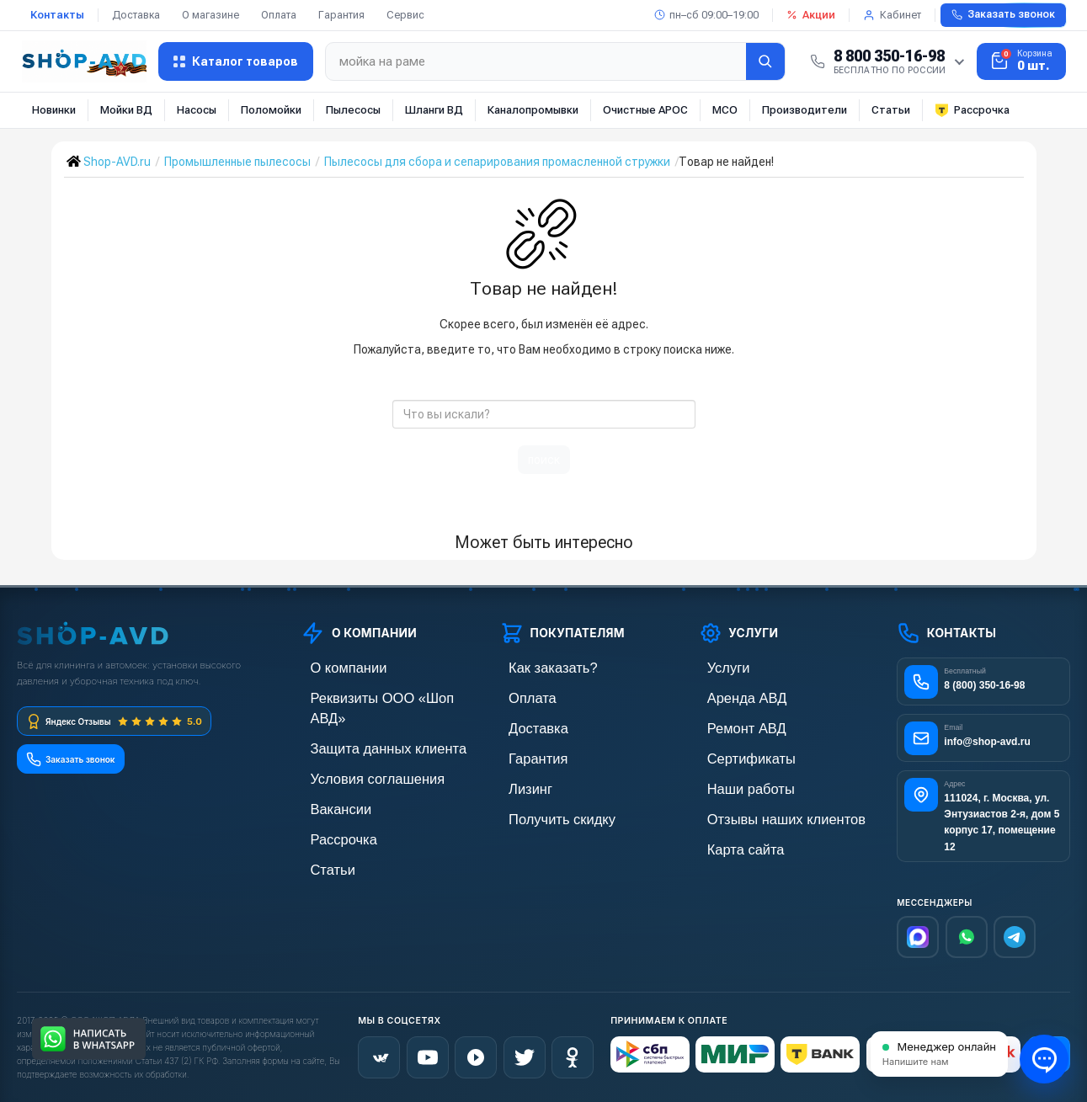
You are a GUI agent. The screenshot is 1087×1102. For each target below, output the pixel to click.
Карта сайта (730, 839)
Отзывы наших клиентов (764, 810)
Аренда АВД (731, 695)
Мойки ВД (126, 110)
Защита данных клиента (365, 724)
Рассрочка (972, 110)
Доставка (136, 14)
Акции (810, 14)
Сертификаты (735, 753)
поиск (544, 459)
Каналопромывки (533, 110)
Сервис (405, 14)
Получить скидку (544, 810)
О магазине (210, 14)
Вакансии (326, 781)
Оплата (278, 14)
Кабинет (892, 14)
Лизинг (518, 781)
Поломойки (271, 110)
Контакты (57, 14)
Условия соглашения (356, 753)
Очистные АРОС (645, 110)
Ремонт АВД (731, 724)
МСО (725, 110)
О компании (332, 667)
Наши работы (734, 781)
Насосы (196, 110)
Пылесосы (353, 110)
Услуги (716, 667)
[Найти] (765, 61)
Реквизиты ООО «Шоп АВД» (376, 695)
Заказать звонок (1003, 14)
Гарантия (341, 14)
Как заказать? (536, 667)
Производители (804, 110)
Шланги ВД (434, 110)
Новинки (54, 110)
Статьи (890, 110)
